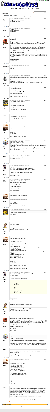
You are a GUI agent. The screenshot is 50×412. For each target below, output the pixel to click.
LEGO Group (27, 409)
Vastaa (4, 26)
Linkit (28, 8)
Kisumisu (4, 115)
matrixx (4, 180)
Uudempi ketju (27, 16)
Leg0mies (4, 390)
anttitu (4, 29)
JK (3, 229)
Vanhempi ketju (33, 16)
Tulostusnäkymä (6, 404)
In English (24, 8)
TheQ (4, 170)
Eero (3, 44)
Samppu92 (6, 13)
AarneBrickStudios (6, 66)
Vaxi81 (4, 19)
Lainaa (45, 18)
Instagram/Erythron (13, 228)
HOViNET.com (12, 229)
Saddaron (4, 156)
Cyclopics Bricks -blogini (13, 60)
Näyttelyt (16, 8)
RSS (10, 404)
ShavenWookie (5, 81)
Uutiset (12, 8)
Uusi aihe (15, 15)
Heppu (4, 146)
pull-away (4, 352)
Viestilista (11, 15)
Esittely (20, 8)
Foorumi (31, 8)
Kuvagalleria (36, 8)
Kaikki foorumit (6, 15)
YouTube (27, 229)
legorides (4, 106)
